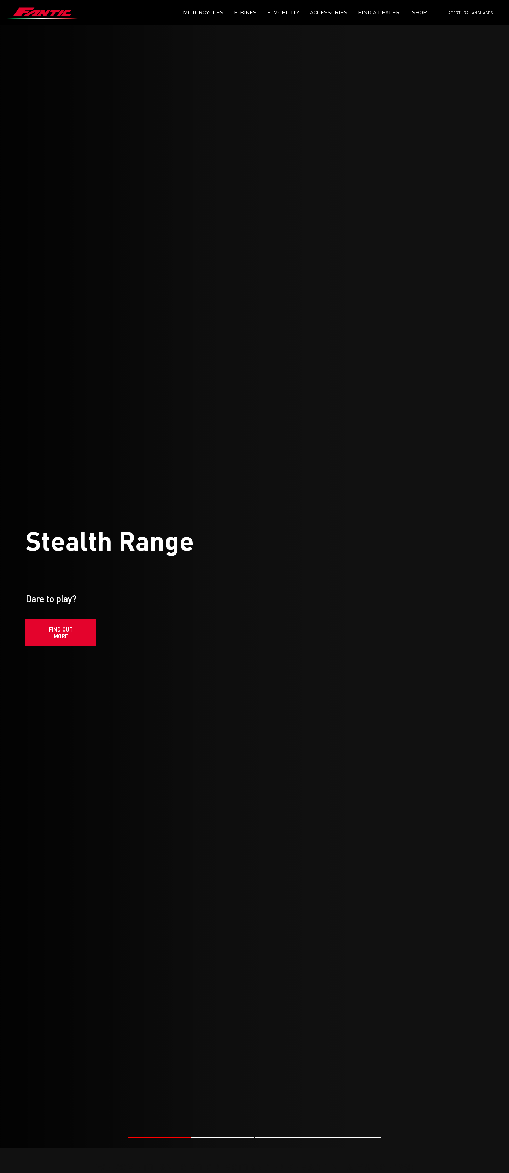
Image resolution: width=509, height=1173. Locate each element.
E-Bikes (245, 12)
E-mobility (283, 12)
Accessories (328, 12)
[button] (159, 1134)
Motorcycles (203, 12)
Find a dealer (379, 12)
